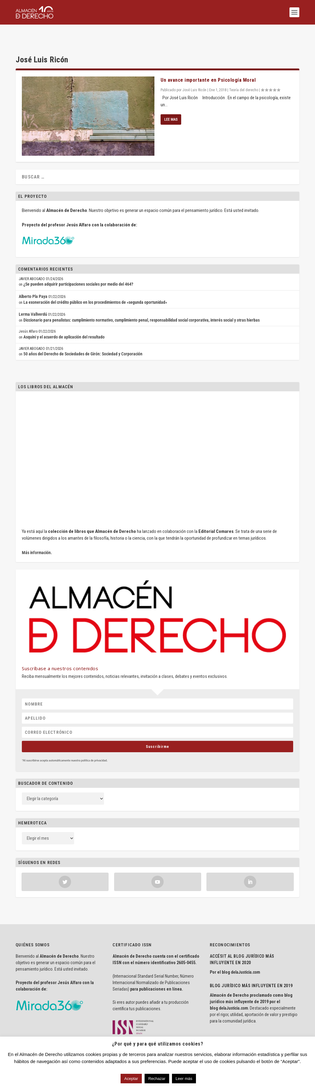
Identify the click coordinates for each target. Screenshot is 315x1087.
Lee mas (170, 100)
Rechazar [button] (156, 1078)
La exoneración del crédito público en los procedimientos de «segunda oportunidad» (95, 283)
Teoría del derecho (243, 71)
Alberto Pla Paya (33, 277)
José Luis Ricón (194, 71)
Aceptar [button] (131, 1078)
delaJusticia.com (245, 953)
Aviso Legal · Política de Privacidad (46, 1032)
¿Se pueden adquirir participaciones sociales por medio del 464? (78, 265)
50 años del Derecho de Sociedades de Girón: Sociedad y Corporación (82, 334)
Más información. (37, 533)
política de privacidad (94, 741)
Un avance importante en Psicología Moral (208, 61)
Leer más (184, 1078)
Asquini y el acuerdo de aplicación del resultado (64, 317)
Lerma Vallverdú (33, 295)
